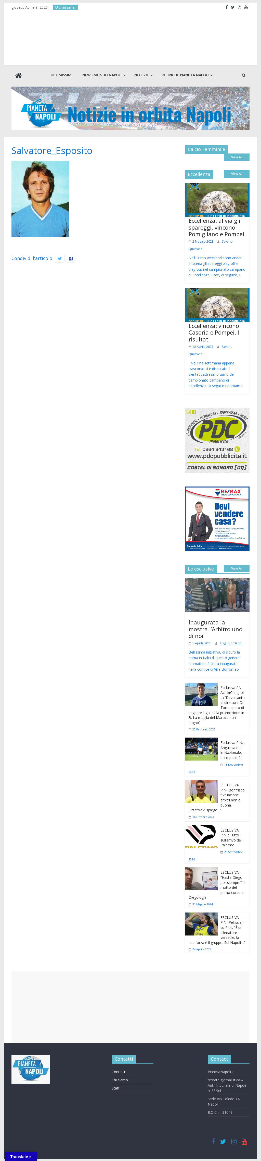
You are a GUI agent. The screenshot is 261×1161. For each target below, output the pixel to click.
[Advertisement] (130, 1006)
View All (236, 157)
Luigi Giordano (230, 643)
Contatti (118, 1071)
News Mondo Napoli (102, 75)
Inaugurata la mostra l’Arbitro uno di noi (215, 628)
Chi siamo (120, 1079)
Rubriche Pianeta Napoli (185, 75)
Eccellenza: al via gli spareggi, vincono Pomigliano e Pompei (216, 226)
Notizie (141, 75)
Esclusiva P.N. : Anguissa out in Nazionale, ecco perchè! (232, 750)
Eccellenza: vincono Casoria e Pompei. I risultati (214, 331)
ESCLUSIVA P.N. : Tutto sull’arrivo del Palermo (231, 837)
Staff (115, 1087)
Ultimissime (62, 75)
